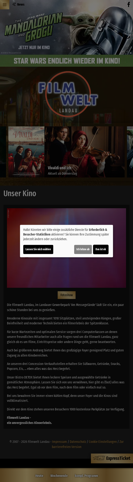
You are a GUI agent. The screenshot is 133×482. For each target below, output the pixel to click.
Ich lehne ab (83, 249)
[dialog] (66, 241)
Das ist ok (101, 249)
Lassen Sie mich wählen (38, 249)
